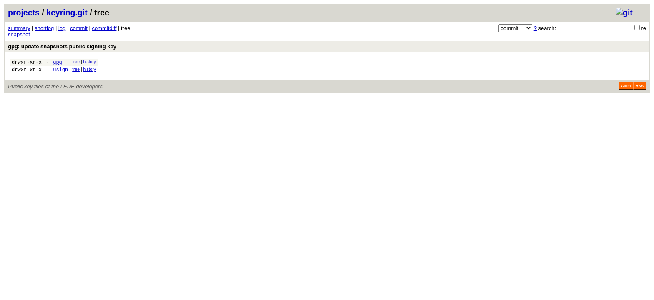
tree (76, 62)
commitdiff (104, 28)
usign (60, 71)
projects (24, 12)
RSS (640, 88)
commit (79, 28)
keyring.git (67, 12)
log (61, 28)
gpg (57, 63)
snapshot (19, 34)
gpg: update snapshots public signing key (62, 46)
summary (19, 28)
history (89, 62)
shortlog (44, 28)
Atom (626, 88)
